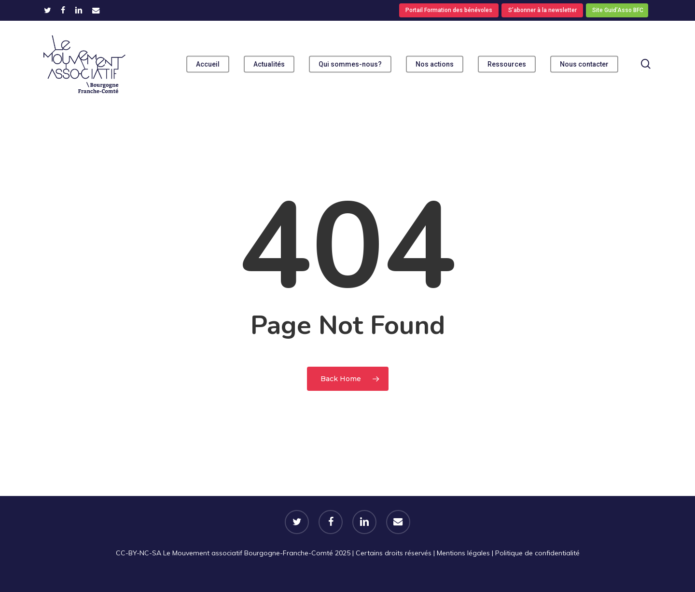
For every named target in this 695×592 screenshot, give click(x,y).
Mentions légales (463, 553)
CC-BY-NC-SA (138, 553)
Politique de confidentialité (537, 553)
